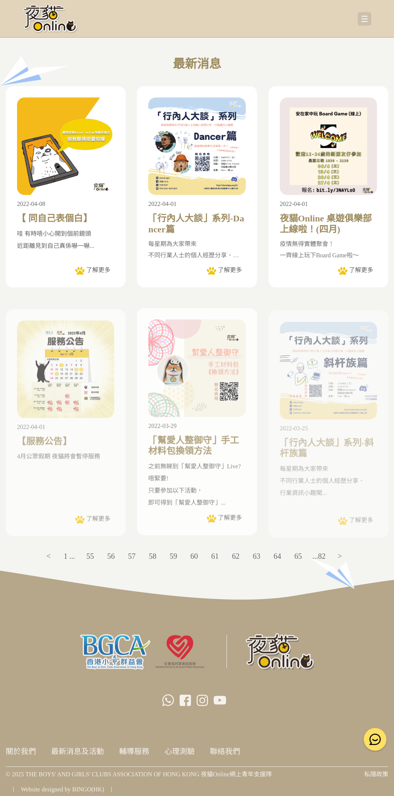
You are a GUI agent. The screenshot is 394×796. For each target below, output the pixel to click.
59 (173, 556)
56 (111, 556)
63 (257, 556)
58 (153, 556)
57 (132, 556)
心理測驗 (179, 754)
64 (277, 556)
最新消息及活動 (77, 754)
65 (298, 556)
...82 (319, 556)
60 (194, 556)
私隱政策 (376, 777)
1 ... (69, 556)
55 (90, 556)
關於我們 (21, 754)
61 (215, 556)
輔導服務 (134, 754)
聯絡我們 (225, 754)
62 (236, 556)
